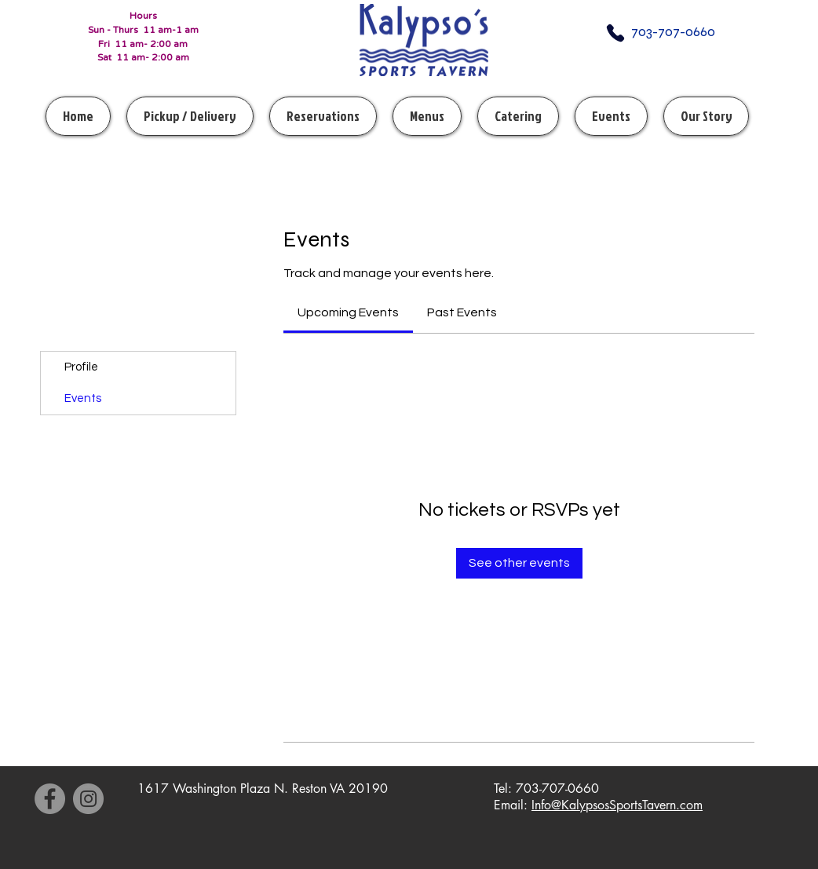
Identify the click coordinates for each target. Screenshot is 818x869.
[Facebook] (50, 798)
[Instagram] (88, 798)
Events (82, 398)
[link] (348, 312)
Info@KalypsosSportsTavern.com (617, 805)
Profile (81, 367)
